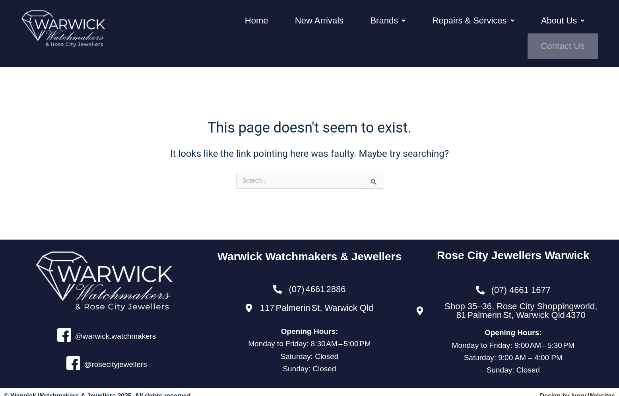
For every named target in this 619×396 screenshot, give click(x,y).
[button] (351, 28)
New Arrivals (292, 28)
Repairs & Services (427, 28)
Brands (351, 28)
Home (240, 28)
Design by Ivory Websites (576, 387)
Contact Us (567, 28)
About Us (506, 28)
